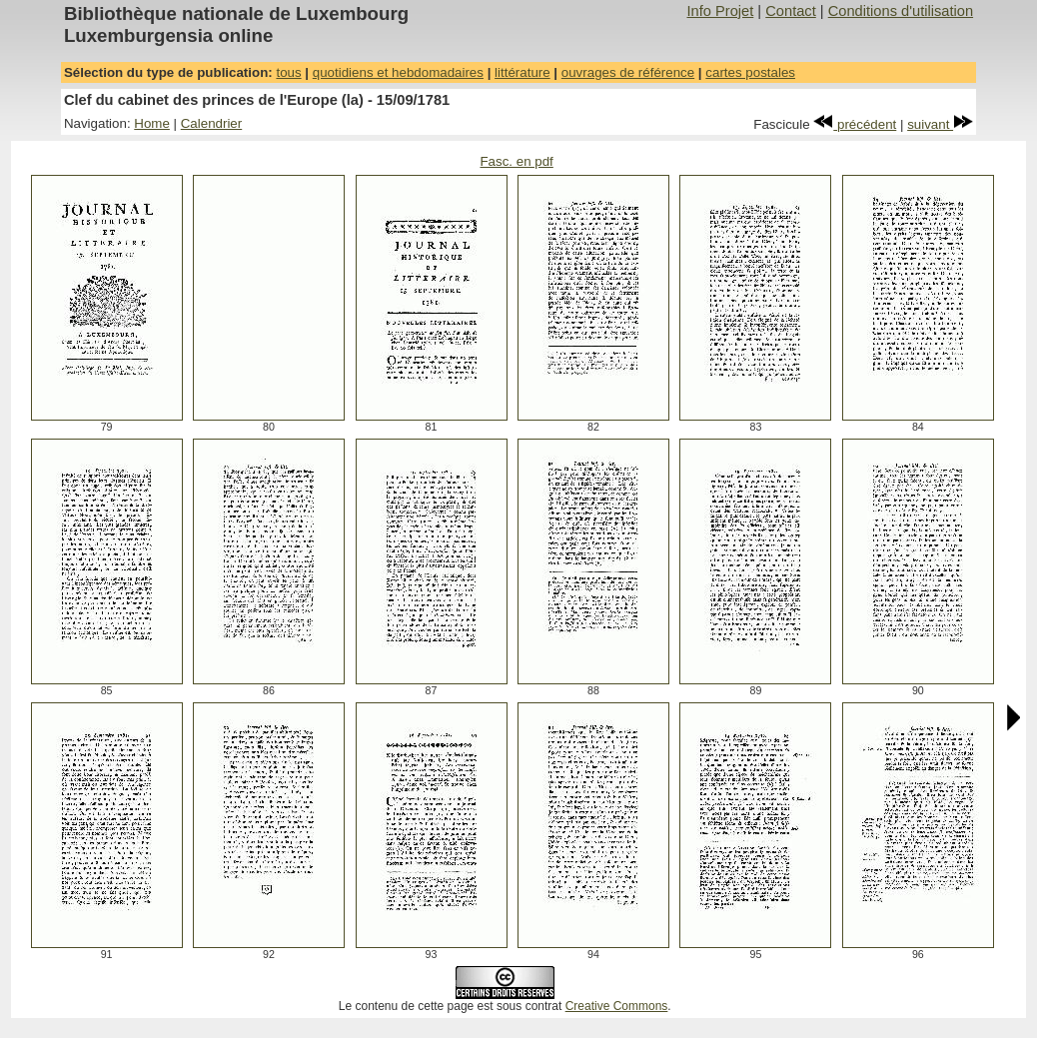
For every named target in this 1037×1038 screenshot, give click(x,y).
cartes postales (750, 72)
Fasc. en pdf (516, 161)
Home (152, 123)
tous (288, 72)
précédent (854, 124)
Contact (790, 11)
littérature (522, 72)
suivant (940, 124)
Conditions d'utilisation (900, 11)
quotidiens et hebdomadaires (398, 72)
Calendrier (212, 123)
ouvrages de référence (627, 72)
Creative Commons (616, 1006)
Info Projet (719, 11)
